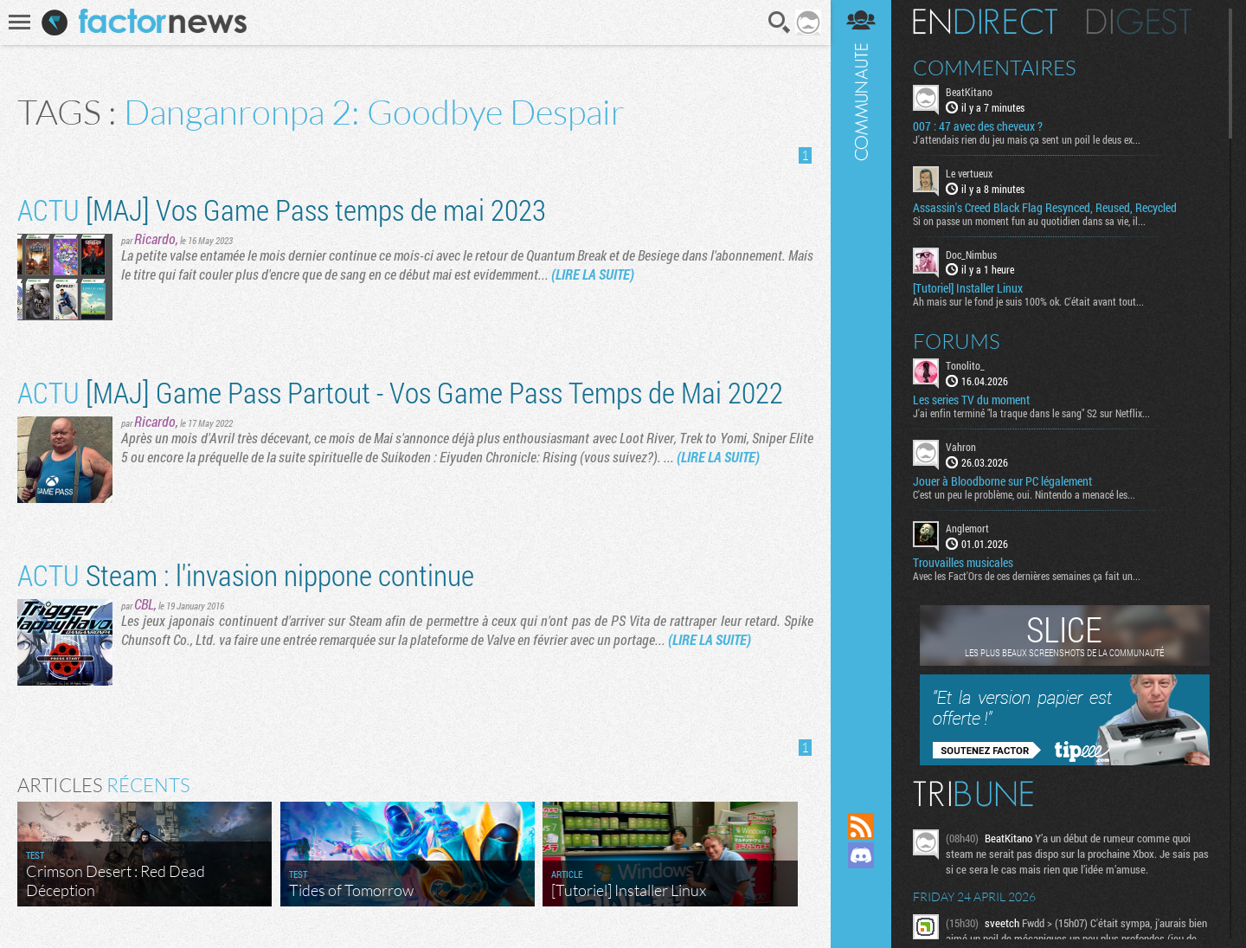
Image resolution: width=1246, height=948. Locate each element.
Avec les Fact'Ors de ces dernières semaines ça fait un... (1026, 576)
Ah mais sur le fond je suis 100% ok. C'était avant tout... (1028, 301)
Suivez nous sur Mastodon (861, 885)
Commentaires (994, 68)
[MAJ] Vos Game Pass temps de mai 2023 (281, 209)
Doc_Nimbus (971, 254)
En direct (985, 22)
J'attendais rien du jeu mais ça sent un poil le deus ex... (1026, 139)
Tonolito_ (965, 365)
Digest (1139, 22)
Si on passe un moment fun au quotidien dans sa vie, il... (1029, 221)
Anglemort (967, 528)
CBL (144, 604)
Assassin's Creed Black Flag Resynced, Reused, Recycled (1045, 208)
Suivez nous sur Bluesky (861, 914)
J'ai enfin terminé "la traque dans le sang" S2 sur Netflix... (1031, 413)
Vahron (961, 447)
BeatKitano (969, 92)
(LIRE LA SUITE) (592, 274)
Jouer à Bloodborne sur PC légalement (1002, 481)
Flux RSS (861, 826)
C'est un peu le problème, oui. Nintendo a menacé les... (1024, 494)
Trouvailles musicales (963, 563)
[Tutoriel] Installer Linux (968, 288)
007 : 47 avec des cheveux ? (978, 126)
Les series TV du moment (971, 400)
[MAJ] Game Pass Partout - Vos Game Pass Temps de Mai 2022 (400, 391)
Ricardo (155, 238)
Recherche (780, 22)
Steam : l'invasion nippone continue (245, 574)
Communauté (861, 389)
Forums (956, 341)
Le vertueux (969, 173)
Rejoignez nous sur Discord (861, 855)
